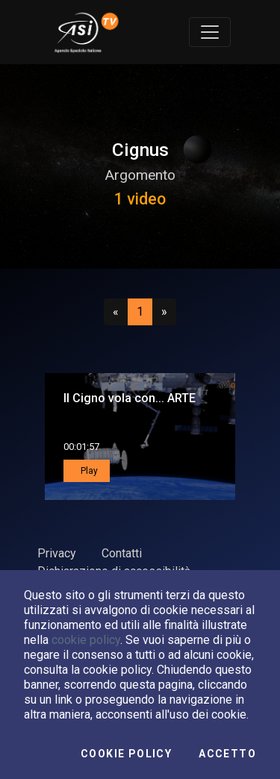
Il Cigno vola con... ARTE (129, 398)
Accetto (227, 753)
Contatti (122, 553)
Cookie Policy (126, 753)
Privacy (56, 553)
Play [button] (88, 471)
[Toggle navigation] (210, 32)
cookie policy (86, 640)
